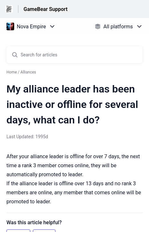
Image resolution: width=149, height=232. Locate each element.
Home (11, 72)
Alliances (28, 72)
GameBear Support (45, 9)
